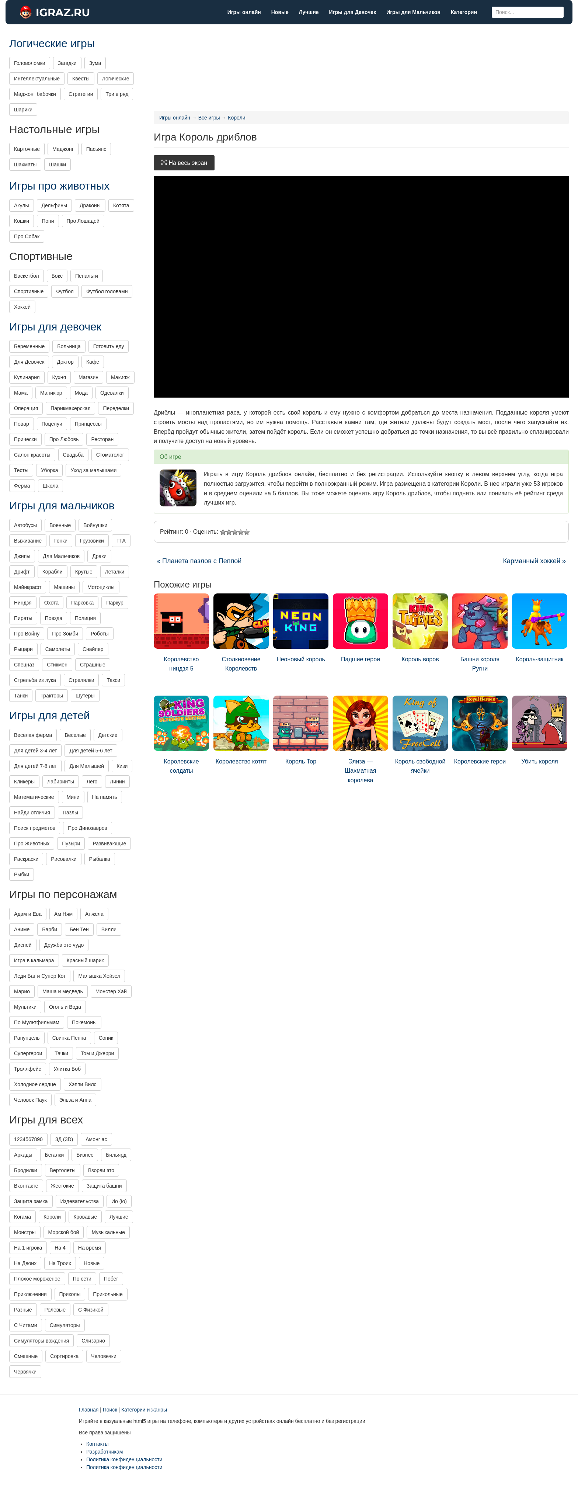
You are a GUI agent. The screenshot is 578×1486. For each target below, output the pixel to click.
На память (104, 797)
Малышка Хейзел (99, 976)
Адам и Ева (28, 914)
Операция (26, 408)
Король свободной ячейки (420, 735)
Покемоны (84, 1022)
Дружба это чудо (64, 945)
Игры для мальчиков (62, 505)
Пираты (23, 618)
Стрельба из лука (35, 680)
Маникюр (51, 393)
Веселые (75, 735)
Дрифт (22, 572)
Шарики (23, 109)
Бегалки (54, 1155)
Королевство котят (241, 730)
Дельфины (54, 205)
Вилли (108, 929)
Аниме (21, 929)
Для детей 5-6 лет (90, 751)
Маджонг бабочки (35, 94)
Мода (81, 393)
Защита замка (31, 1201)
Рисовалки (63, 859)
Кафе (92, 362)
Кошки (21, 221)
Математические (34, 797)
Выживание (28, 541)
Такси (113, 680)
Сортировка (64, 1356)
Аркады (23, 1155)
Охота (51, 603)
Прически (25, 439)
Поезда (53, 618)
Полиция (85, 618)
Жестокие (62, 1186)
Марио (22, 991)
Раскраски (26, 859)
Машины (64, 587)
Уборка (49, 470)
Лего (92, 781)
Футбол (65, 291)
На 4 (60, 1248)
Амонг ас (96, 1139)
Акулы (21, 205)
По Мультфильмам (36, 1022)
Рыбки (21, 874)
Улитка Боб (67, 1069)
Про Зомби (65, 634)
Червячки (25, 1372)
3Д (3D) (64, 1139)
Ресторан (102, 439)
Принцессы (88, 424)
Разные (23, 1310)
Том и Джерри (97, 1053)
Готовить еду (108, 346)
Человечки (103, 1356)
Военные (60, 525)
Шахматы (25, 164)
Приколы (70, 1294)
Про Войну (26, 634)
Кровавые (85, 1217)
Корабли (52, 572)
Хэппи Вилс (83, 1084)
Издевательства (79, 1201)
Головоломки (29, 63)
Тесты (21, 470)
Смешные (26, 1356)
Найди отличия (32, 812)
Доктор (65, 362)
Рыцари (23, 649)
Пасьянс (96, 149)
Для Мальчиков (61, 556)
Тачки (61, 1053)
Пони (48, 221)
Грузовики (92, 541)
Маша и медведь (62, 991)
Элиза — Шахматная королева (360, 739)
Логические (115, 79)
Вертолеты (63, 1170)
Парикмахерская (70, 408)
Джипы (22, 556)
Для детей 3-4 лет (35, 751)
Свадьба (73, 455)
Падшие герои (360, 627)
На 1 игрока (28, 1248)
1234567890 (28, 1139)
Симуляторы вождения (41, 1341)
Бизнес (84, 1155)
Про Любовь (64, 439)
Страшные (92, 665)
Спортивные (28, 291)
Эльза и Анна (75, 1100)
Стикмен (57, 665)
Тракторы (51, 696)
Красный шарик (85, 960)
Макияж (120, 377)
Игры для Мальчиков (413, 12)
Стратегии (81, 94)
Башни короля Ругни (480, 632)
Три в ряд (116, 94)
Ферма (22, 486)
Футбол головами (107, 291)
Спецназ (24, 665)
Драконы (90, 205)
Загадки (67, 63)
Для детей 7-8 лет (35, 766)
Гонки (60, 541)
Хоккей (22, 307)
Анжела (94, 914)
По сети (82, 1279)
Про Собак (26, 236)
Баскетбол (26, 276)
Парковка (82, 603)
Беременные (29, 346)
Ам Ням (63, 914)
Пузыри (71, 843)
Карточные (27, 149)
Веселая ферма (33, 735)
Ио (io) (119, 1201)
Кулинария (27, 377)
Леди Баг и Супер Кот (40, 976)
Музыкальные (108, 1232)
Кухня (59, 377)
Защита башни (104, 1186)
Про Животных (31, 843)
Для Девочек (29, 362)
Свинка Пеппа (69, 1038)
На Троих (60, 1263)
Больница (69, 346)
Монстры (25, 1232)
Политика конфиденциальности (124, 1459)
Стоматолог (110, 455)
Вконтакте (26, 1186)
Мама (21, 393)
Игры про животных (59, 186)
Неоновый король (300, 627)
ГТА (121, 541)
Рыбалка (99, 859)
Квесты (81, 79)
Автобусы (25, 525)
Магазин (88, 377)
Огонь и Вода (65, 1007)
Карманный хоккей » (534, 561)
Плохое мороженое (37, 1279)
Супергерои (28, 1053)
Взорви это (101, 1170)
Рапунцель (27, 1038)
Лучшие (309, 12)
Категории (464, 12)
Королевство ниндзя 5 (181, 632)
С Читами (25, 1325)
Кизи (122, 766)
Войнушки (95, 525)
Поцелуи (52, 424)
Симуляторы (65, 1325)
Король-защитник (539, 627)
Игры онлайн (244, 12)
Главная (88, 1410)
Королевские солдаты (181, 735)
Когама (22, 1217)
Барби (49, 929)
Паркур (114, 603)
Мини (73, 797)
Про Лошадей (83, 221)
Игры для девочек (55, 327)
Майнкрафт (27, 587)
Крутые (84, 572)
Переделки (116, 408)
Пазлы (70, 812)
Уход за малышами (93, 470)
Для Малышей (86, 766)
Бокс (57, 276)
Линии (117, 781)
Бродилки (25, 1170)
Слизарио (93, 1341)
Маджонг (63, 149)
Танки (21, 696)
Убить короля (539, 730)
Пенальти (86, 276)
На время (89, 1248)
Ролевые (55, 1310)
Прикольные (107, 1294)
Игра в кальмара (34, 960)
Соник (106, 1038)
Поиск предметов (34, 828)
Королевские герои (480, 730)
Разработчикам (104, 1452)
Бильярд (116, 1155)
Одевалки (112, 393)
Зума (95, 63)
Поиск (110, 1410)
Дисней (23, 945)
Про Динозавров (87, 828)
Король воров (420, 627)
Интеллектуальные (37, 79)
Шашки (57, 164)
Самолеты (57, 649)
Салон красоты (32, 455)
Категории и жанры (144, 1410)
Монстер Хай (111, 991)
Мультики (25, 1007)
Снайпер (93, 649)
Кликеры (24, 781)
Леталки (115, 572)
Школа (51, 486)
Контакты (97, 1444)
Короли (52, 1217)
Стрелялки (81, 680)
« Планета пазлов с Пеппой (199, 561)
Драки (99, 556)
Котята (121, 205)
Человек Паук (30, 1100)
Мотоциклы (101, 587)
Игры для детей (49, 715)
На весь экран (184, 162)
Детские (108, 735)
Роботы (99, 634)
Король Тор (300, 730)
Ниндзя (23, 603)
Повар (21, 424)
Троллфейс (27, 1069)
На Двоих (25, 1263)
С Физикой (91, 1310)
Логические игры (52, 43)
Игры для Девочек (352, 12)
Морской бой (63, 1232)
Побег (111, 1279)
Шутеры (85, 696)
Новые (280, 12)
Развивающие (109, 843)
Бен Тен (79, 929)
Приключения (30, 1294)
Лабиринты (60, 781)
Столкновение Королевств (241, 632)
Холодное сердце (35, 1084)
